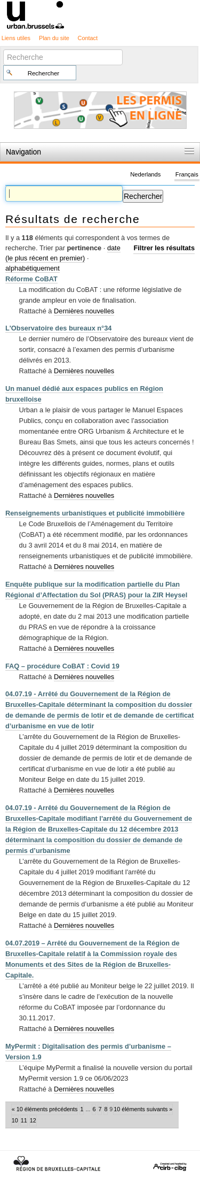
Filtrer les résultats (164, 248)
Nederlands (145, 174)
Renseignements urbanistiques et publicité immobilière (95, 513)
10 (15, 1120)
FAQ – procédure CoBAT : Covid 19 (62, 666)
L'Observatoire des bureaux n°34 (58, 328)
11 (24, 1120)
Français (186, 174)
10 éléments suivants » (143, 1109)
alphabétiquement (32, 268)
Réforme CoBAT (31, 279)
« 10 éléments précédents (45, 1109)
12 (33, 1120)
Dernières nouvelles (84, 311)
